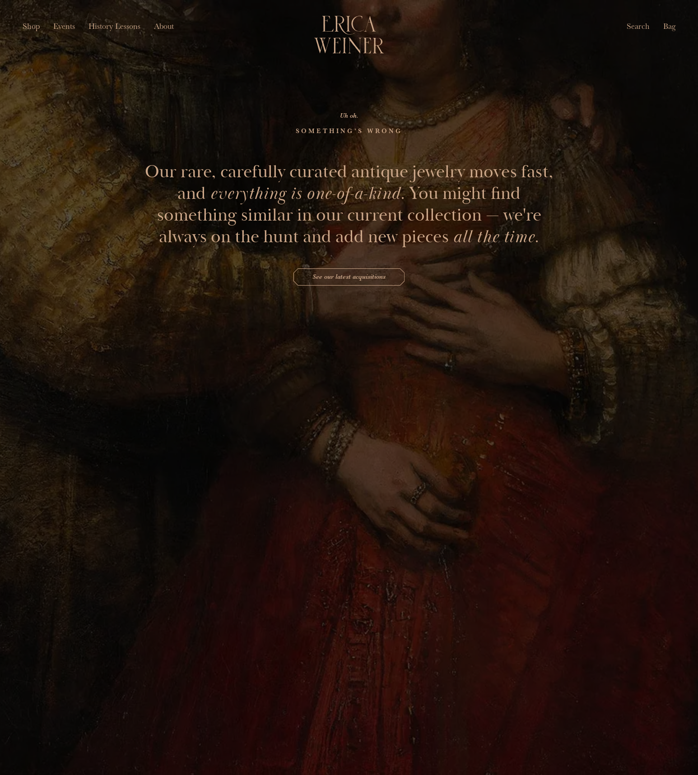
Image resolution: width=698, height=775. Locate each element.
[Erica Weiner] (349, 35)
